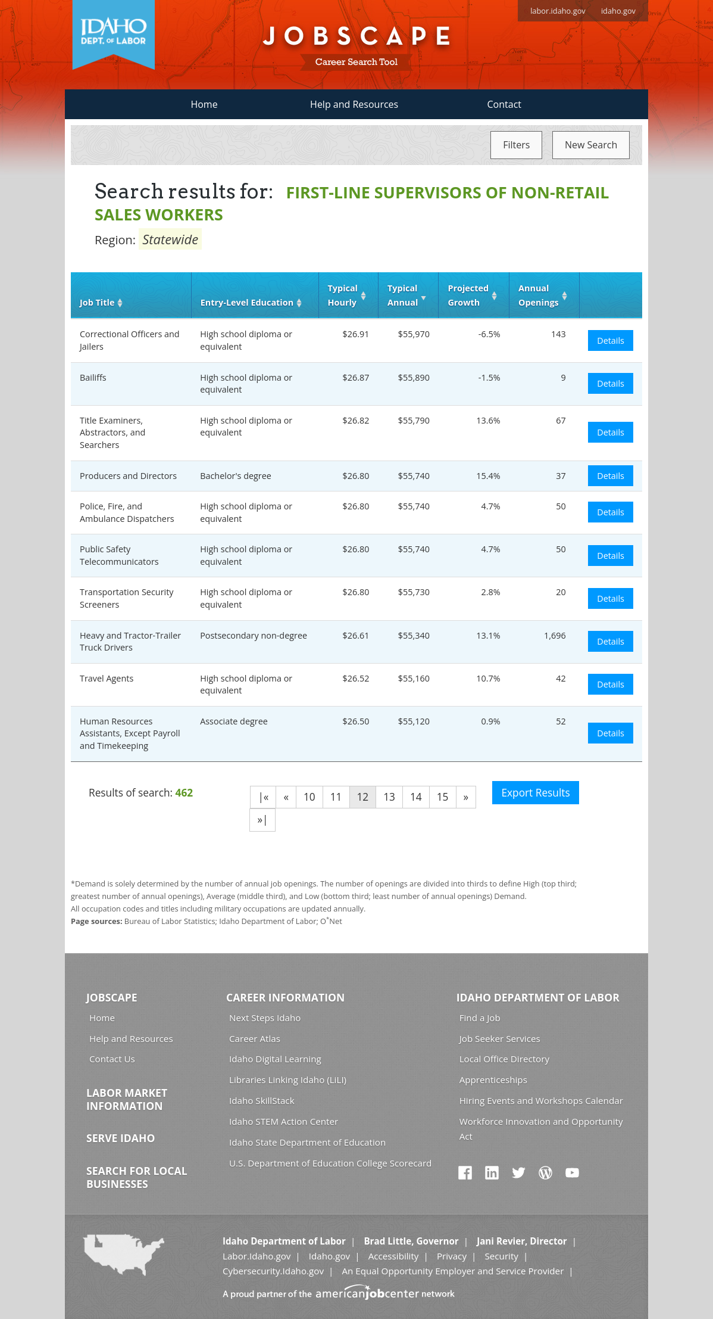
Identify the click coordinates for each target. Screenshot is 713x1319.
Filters (516, 144)
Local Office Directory (504, 1059)
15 (443, 797)
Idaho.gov (329, 1256)
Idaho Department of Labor (538, 997)
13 (389, 797)
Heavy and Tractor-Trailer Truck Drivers (130, 642)
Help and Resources (354, 104)
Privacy (452, 1256)
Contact (504, 104)
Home (203, 104)
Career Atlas (254, 1038)
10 (309, 797)
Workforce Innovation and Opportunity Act (541, 1128)
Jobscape (111, 997)
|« (263, 797)
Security (501, 1256)
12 (363, 797)
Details (610, 340)
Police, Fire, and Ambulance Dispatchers (127, 512)
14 (416, 797)
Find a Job (480, 1018)
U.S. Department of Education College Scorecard (330, 1163)
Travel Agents (106, 678)
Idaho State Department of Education (307, 1142)
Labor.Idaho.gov (256, 1256)
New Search (591, 144)
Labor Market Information (126, 1099)
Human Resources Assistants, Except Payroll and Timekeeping (130, 733)
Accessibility (393, 1256)
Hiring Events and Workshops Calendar (541, 1100)
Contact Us (112, 1059)
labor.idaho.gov (558, 10)
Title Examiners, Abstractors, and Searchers (112, 432)
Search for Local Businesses (136, 1177)
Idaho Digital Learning (275, 1059)
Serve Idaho (120, 1138)
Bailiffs (93, 377)
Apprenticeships (493, 1079)
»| (262, 819)
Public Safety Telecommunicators (119, 555)
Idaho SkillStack (262, 1100)
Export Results (535, 793)
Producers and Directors (128, 475)
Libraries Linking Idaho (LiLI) (287, 1079)
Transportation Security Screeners (126, 598)
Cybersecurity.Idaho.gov (273, 1271)
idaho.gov (618, 10)
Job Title (97, 302)
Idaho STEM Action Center (283, 1121)
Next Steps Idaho (265, 1018)
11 (336, 797)
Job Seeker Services (499, 1038)
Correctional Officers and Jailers (130, 340)
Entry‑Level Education (247, 302)
